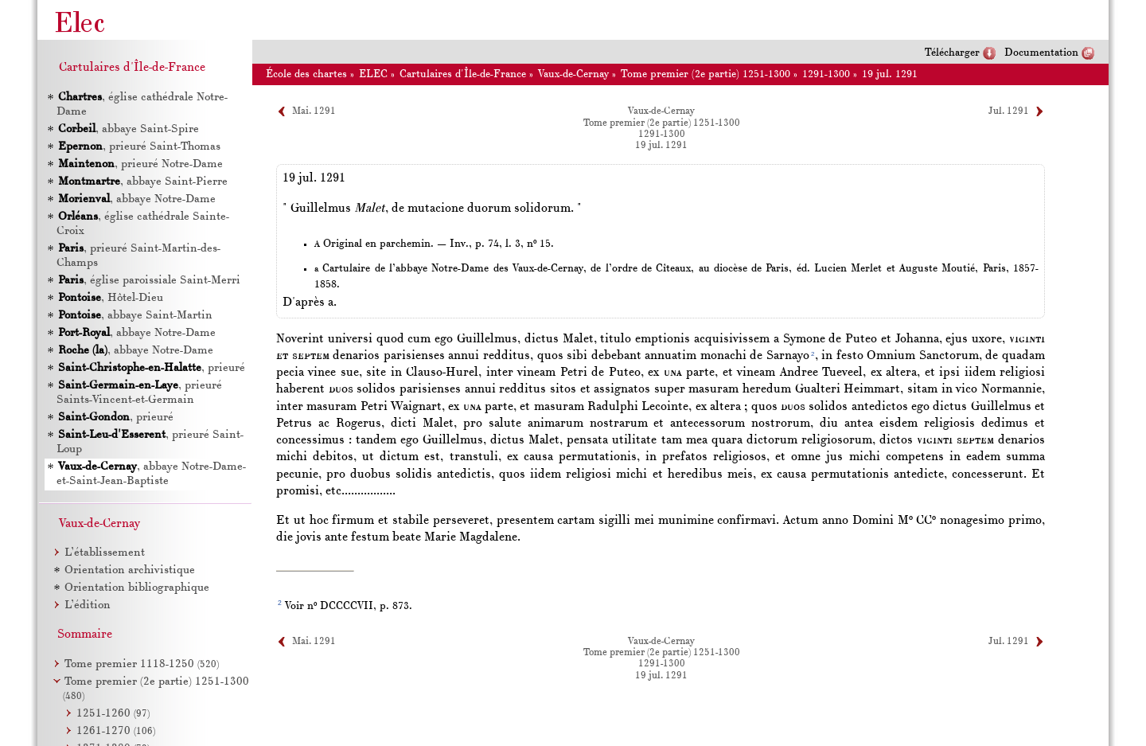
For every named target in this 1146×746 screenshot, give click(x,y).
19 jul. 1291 (890, 74)
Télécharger (952, 53)
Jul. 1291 (1008, 111)
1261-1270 (115, 731)
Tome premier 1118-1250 (141, 664)
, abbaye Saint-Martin (134, 316)
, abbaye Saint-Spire (127, 129)
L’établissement (104, 553)
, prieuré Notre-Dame (139, 164)
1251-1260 (113, 714)
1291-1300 (826, 74)
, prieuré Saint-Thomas (138, 147)
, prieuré (150, 368)
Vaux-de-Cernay (573, 74)
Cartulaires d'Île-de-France (463, 74)
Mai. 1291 (314, 111)
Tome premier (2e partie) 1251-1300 (705, 74)
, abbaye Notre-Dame (136, 199)
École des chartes (306, 74)
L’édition (87, 605)
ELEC (373, 74)
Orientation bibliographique (136, 588)
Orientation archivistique (129, 570)
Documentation (1041, 53)
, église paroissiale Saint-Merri (148, 281)
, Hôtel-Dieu (109, 298)
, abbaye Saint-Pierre (142, 182)
